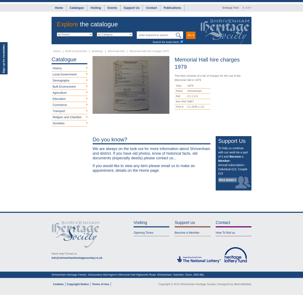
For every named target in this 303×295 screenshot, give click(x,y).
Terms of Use (100, 284)
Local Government (65, 74)
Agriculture (60, 92)
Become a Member (187, 232)
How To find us (225, 232)
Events (112, 7)
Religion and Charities (67, 117)
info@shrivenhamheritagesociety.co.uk (77, 257)
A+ (249, 7)
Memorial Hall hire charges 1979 (149, 51)
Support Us (132, 7)
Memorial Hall (116, 51)
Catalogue (77, 7)
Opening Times (143, 232)
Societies (59, 123)
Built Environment (76, 51)
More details (226, 179)
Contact (151, 7)
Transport (59, 111)
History (57, 68)
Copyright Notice (78, 284)
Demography (61, 80)
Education (59, 99)
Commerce (60, 105)
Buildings (97, 51)
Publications (172, 7)
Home (59, 7)
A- (243, 7)
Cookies (58, 284)
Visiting (95, 7)
